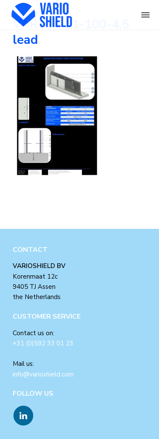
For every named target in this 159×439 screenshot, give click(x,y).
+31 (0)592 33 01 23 (43, 343)
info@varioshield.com (43, 374)
